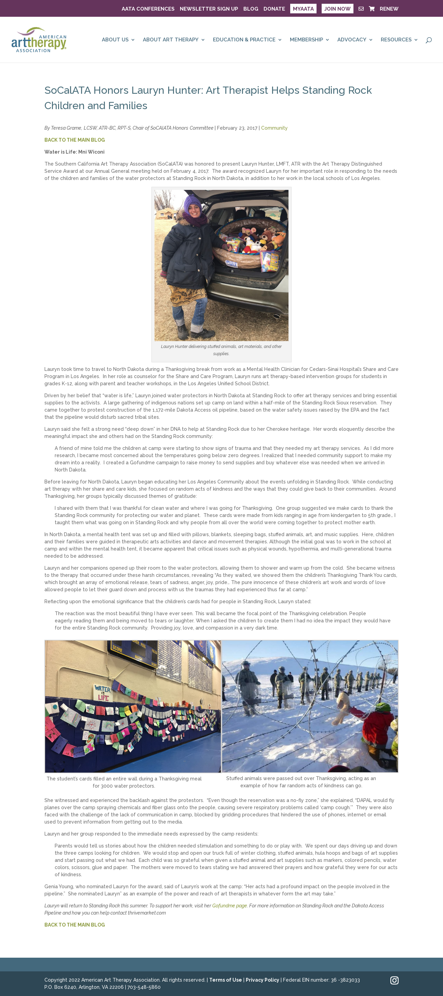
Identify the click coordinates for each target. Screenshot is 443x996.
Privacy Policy (262, 980)
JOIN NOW (337, 9)
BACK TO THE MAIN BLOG (74, 140)
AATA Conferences (148, 9)
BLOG (250, 9)
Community (274, 128)
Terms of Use (225, 980)
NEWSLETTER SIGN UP (209, 9)
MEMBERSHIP (306, 40)
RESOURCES (396, 40)
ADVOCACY (351, 40)
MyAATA (303, 9)
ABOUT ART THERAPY (171, 40)
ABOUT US (115, 40)
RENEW (389, 9)
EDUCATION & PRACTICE (244, 40)
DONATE (274, 9)
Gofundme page (229, 905)
